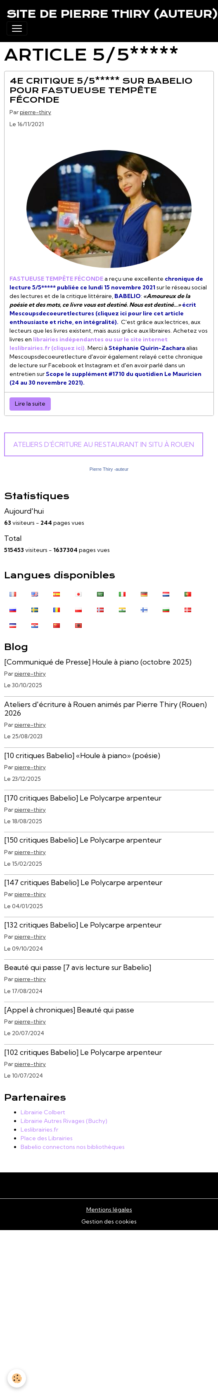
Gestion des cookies (109, 1221)
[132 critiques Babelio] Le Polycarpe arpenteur (82, 925)
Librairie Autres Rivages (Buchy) (64, 1121)
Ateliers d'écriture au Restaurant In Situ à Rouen (103, 444)
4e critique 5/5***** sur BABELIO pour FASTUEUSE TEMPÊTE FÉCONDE (100, 90)
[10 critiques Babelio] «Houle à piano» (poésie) (82, 755)
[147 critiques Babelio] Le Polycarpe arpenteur (83, 882)
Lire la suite (30, 403)
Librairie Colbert (43, 1112)
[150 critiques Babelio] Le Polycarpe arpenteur (82, 840)
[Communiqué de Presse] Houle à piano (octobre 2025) (98, 662)
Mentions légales (109, 1209)
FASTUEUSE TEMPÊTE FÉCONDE (56, 278)
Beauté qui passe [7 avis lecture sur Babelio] (77, 967)
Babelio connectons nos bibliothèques (73, 1147)
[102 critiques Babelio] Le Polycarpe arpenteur (83, 1052)
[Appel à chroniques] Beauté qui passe (69, 1009)
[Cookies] (16, 1378)
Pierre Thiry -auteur (109, 469)
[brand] (112, 14)
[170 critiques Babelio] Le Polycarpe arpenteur (82, 798)
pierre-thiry (35, 112)
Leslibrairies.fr (39, 1129)
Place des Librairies (47, 1138)
